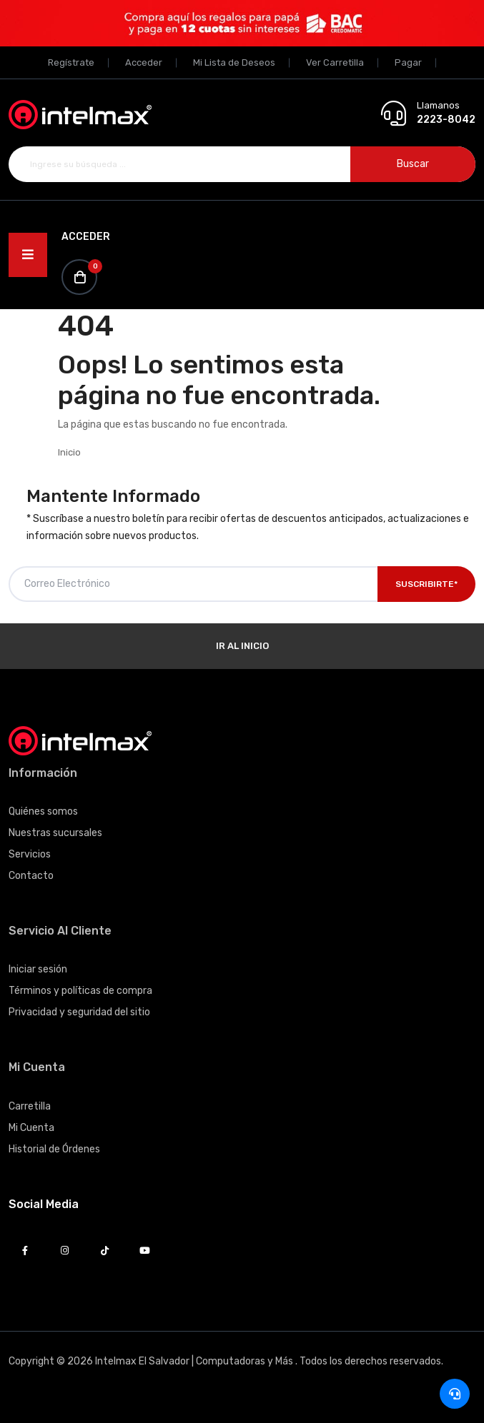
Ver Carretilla (335, 62)
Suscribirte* (426, 584)
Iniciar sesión (38, 969)
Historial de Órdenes (54, 1149)
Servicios (30, 854)
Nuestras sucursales (55, 833)
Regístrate (71, 62)
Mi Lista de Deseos (234, 62)
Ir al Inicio (242, 645)
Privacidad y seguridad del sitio (79, 1012)
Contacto (31, 876)
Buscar (413, 164)
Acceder (143, 62)
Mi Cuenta (31, 1128)
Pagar (408, 62)
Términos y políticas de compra (80, 991)
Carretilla (30, 1106)
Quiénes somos (43, 811)
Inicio (69, 452)
